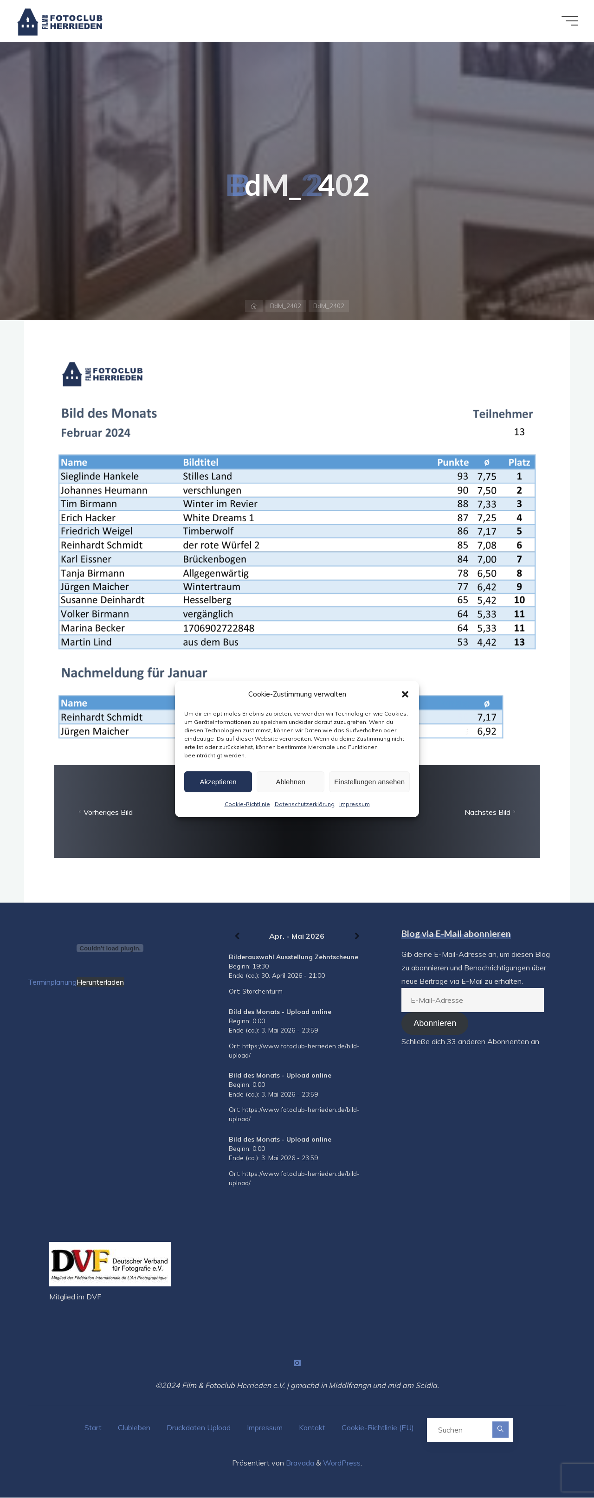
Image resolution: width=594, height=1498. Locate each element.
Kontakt (312, 1427)
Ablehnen (290, 782)
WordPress (342, 1463)
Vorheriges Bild (104, 812)
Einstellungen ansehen (369, 782)
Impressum (354, 804)
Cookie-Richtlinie (247, 804)
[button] (405, 694)
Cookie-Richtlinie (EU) (378, 1427)
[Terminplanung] (110, 948)
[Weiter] (357, 936)
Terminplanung (52, 982)
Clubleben (134, 1427)
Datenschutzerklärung (305, 804)
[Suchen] (501, 1429)
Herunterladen (100, 982)
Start (93, 1427)
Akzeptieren (218, 782)
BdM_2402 (285, 306)
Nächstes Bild (491, 812)
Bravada (299, 1463)
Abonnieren (434, 1023)
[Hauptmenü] (567, 21)
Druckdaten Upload (199, 1427)
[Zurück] (237, 936)
